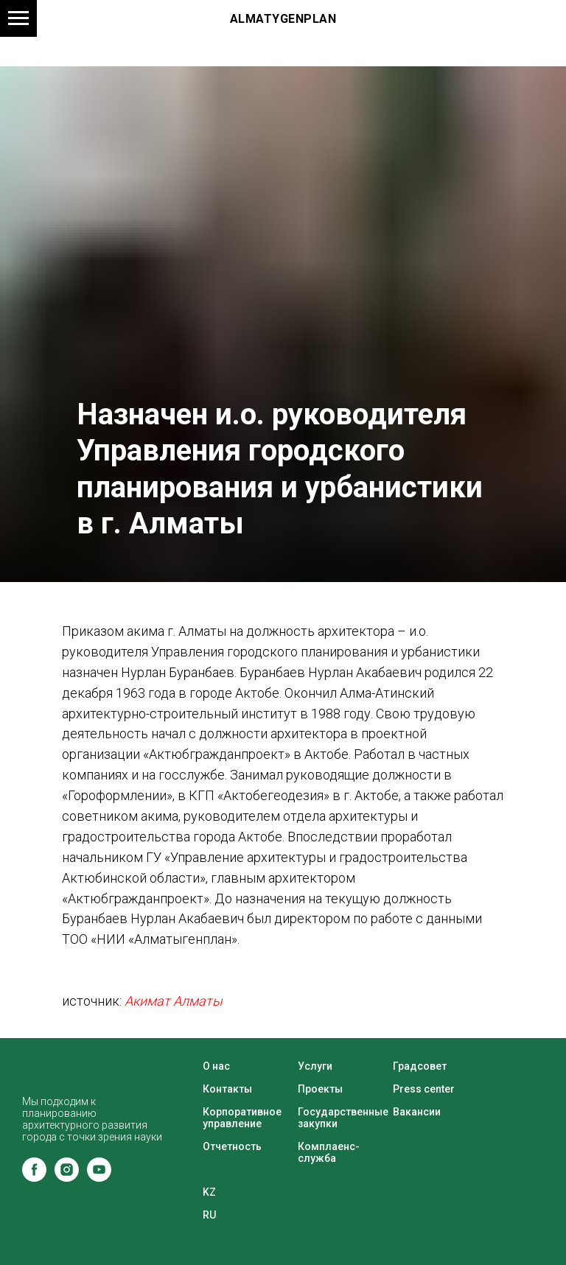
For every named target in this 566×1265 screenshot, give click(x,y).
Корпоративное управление (242, 1117)
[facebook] (34, 1177)
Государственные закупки (343, 1117)
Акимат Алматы (174, 1001)
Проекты (320, 1089)
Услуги (315, 1066)
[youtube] (99, 1177)
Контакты (227, 1089)
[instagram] (67, 1177)
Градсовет (420, 1066)
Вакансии (417, 1112)
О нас (216, 1066)
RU (209, 1215)
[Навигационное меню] (18, 18)
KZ (209, 1192)
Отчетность (232, 1146)
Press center (424, 1089)
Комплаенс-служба (329, 1152)
